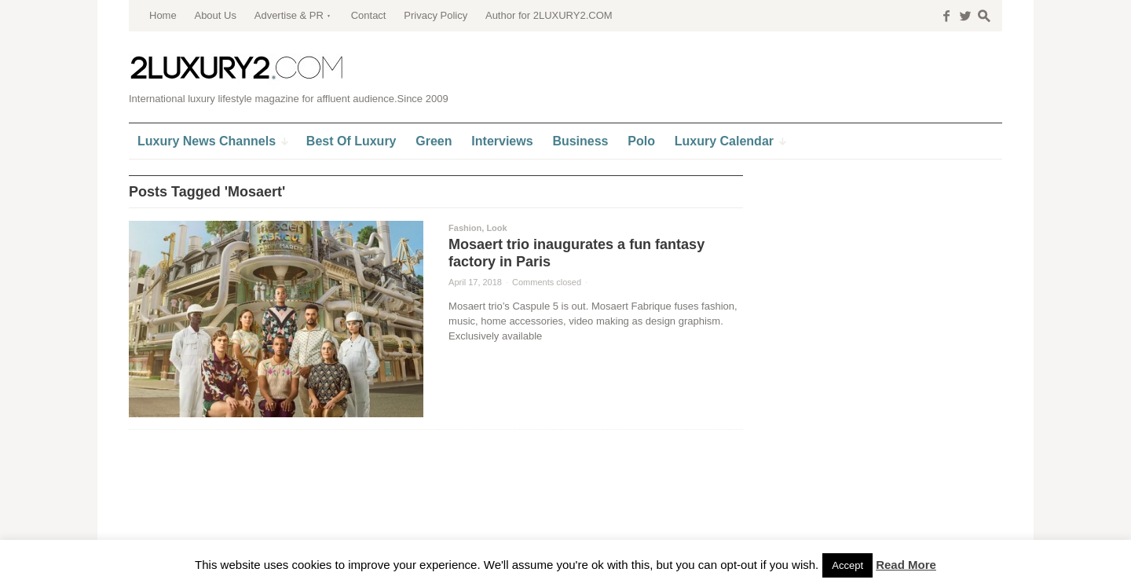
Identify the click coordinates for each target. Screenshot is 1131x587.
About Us (215, 15)
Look (496, 228)
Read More (906, 564)
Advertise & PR (289, 15)
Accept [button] (847, 565)
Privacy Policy (435, 15)
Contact (368, 15)
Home (163, 15)
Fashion (464, 228)
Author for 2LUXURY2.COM (549, 15)
